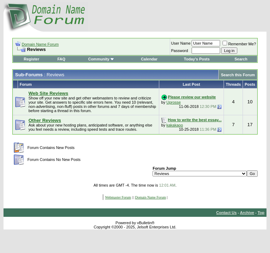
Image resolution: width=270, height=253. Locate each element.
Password (179, 50)
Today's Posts (197, 59)
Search (241, 59)
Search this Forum (238, 75)
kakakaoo (174, 125)
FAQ (61, 59)
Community (101, 59)
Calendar (149, 59)
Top (261, 212)
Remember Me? (239, 44)
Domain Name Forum (40, 44)
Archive (247, 212)
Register (31, 59)
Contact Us (226, 212)
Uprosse (173, 102)
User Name (181, 43)
